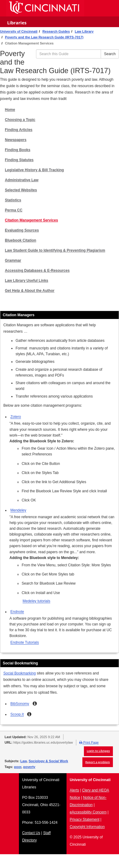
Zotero (15, 417)
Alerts (74, 790)
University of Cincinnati (19, 31)
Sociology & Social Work (48, 761)
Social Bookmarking (19, 673)
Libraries (16, 23)
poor (17, 767)
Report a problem (97, 762)
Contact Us (31, 833)
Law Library (84, 31)
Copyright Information (87, 827)
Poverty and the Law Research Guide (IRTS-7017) (44, 37)
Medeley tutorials (36, 601)
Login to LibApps (98, 751)
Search (110, 54)
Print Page (89, 742)
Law (23, 761)
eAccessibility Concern (88, 812)
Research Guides (56, 31)
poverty (29, 767)
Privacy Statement (84, 819)
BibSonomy (19, 704)
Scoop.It (17, 714)
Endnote (17, 612)
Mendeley (18, 510)
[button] (35, 703)
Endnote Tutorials (24, 642)
